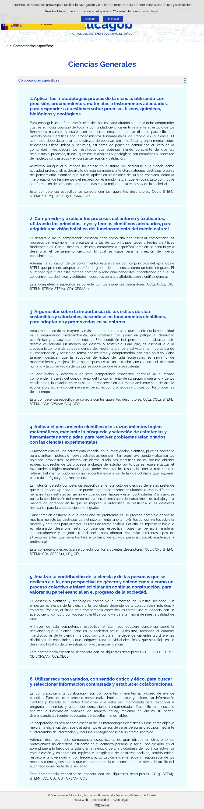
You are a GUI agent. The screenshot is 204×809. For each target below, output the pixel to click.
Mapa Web (81, 800)
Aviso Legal (120, 800)
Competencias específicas (38, 80)
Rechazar (113, 19)
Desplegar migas (6, 45)
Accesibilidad (100, 800)
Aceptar (90, 19)
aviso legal (150, 11)
